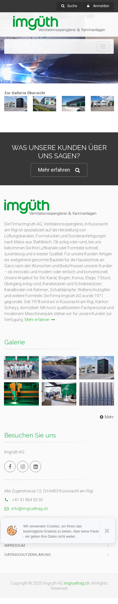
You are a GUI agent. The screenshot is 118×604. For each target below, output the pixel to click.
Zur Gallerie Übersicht (24, 93)
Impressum (15, 545)
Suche (69, 6)
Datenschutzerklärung (28, 554)
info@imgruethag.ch (26, 508)
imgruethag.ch (77, 583)
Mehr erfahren (59, 170)
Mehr (106, 417)
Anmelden (101, 6)
